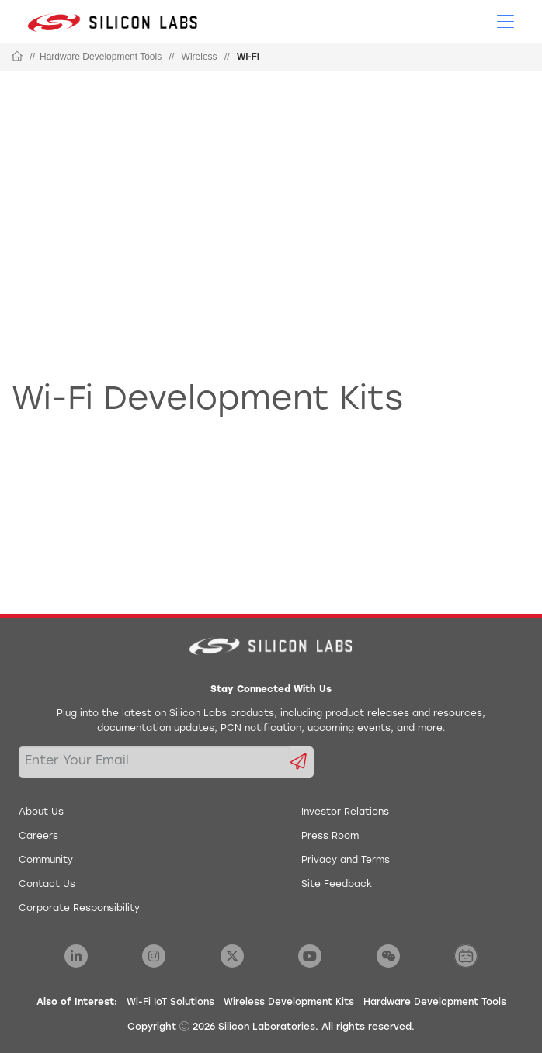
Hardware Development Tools (101, 56)
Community (46, 860)
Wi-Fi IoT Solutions (170, 1002)
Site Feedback (336, 884)
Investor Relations (345, 812)
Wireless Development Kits (289, 1002)
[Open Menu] (505, 20)
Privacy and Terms (345, 860)
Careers (38, 836)
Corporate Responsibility (79, 908)
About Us (41, 812)
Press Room (330, 836)
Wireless (199, 56)
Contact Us (47, 884)
